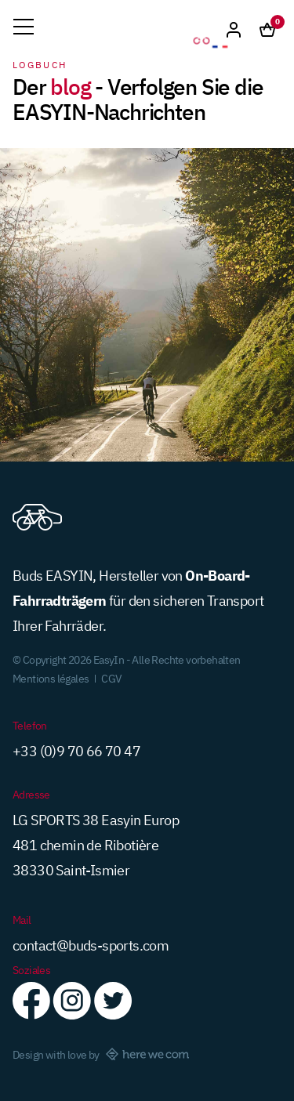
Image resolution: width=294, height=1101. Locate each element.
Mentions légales (51, 677)
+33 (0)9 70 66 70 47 (76, 750)
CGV (111, 677)
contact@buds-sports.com (91, 944)
